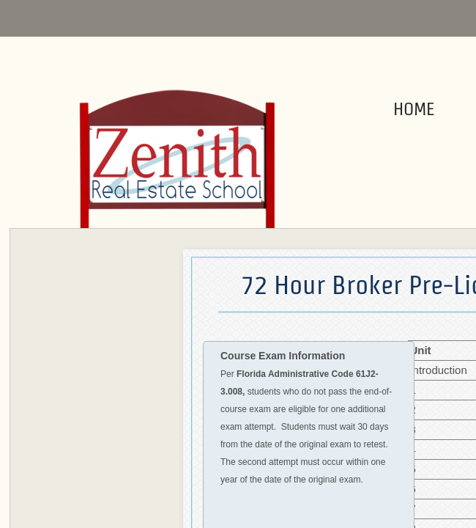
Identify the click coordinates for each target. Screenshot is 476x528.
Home (413, 109)
